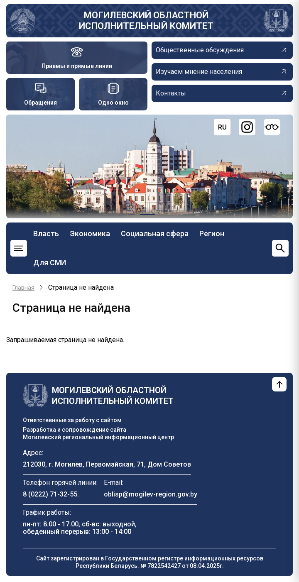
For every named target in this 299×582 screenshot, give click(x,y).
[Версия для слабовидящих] (272, 127)
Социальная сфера (155, 233)
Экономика (90, 233)
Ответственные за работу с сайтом (72, 420)
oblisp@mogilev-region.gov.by (150, 494)
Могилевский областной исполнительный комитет (146, 20)
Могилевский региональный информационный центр (98, 437)
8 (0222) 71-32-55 (50, 494)
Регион (211, 233)
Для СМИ (49, 262)
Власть (46, 233)
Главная (23, 287)
